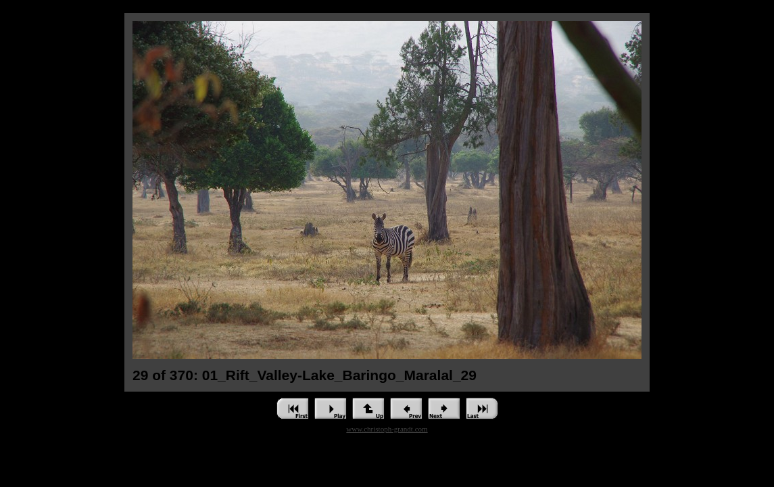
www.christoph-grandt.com (386, 429)
